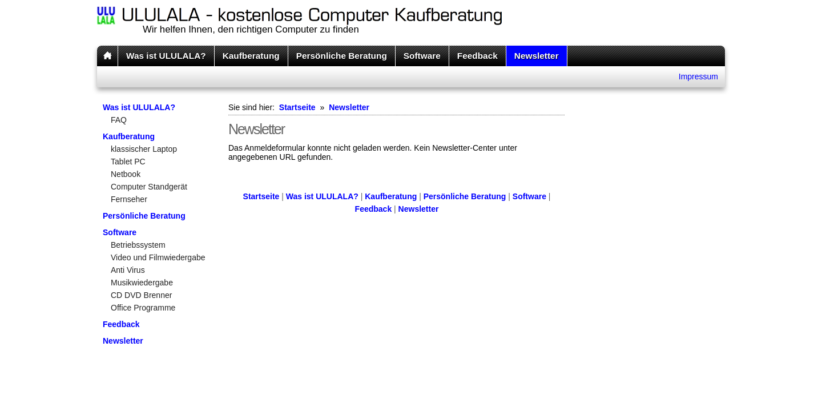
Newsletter (536, 56)
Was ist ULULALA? (166, 56)
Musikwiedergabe (142, 282)
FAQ (119, 119)
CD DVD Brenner (141, 295)
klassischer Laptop (144, 149)
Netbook (125, 174)
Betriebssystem (138, 244)
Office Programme (143, 307)
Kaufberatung (251, 56)
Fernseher (129, 199)
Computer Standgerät (149, 186)
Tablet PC (128, 161)
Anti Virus (128, 270)
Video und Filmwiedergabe (158, 257)
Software (422, 56)
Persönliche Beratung (341, 56)
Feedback (477, 56)
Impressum (698, 76)
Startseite (297, 107)
